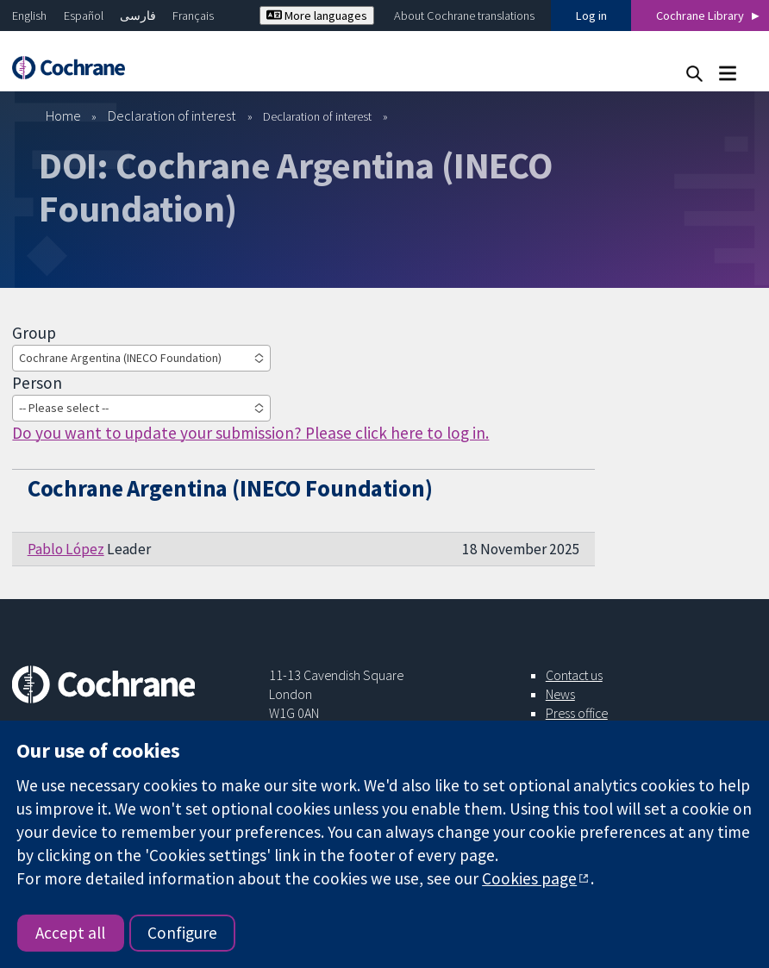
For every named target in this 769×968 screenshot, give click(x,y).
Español (83, 15)
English (29, 15)
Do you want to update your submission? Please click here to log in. (250, 432)
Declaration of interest (172, 115)
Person (37, 382)
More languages (316, 15)
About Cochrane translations (464, 15)
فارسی (138, 15)
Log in (591, 15)
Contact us (574, 675)
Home (63, 115)
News (560, 694)
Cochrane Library (700, 15)
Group (34, 332)
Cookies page (529, 878)
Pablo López (66, 549)
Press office (577, 712)
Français (193, 15)
